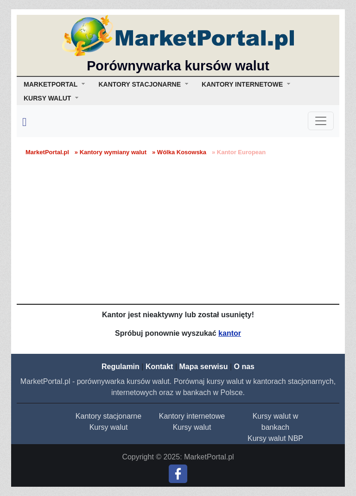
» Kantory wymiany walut (110, 152)
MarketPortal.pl (47, 152)
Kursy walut (108, 427)
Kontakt (159, 366)
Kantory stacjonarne (108, 416)
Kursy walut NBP (275, 438)
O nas (244, 366)
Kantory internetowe (192, 416)
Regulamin (121, 366)
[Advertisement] (178, 234)
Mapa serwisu (203, 366)
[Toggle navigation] (321, 121)
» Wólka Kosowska (179, 152)
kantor (229, 333)
